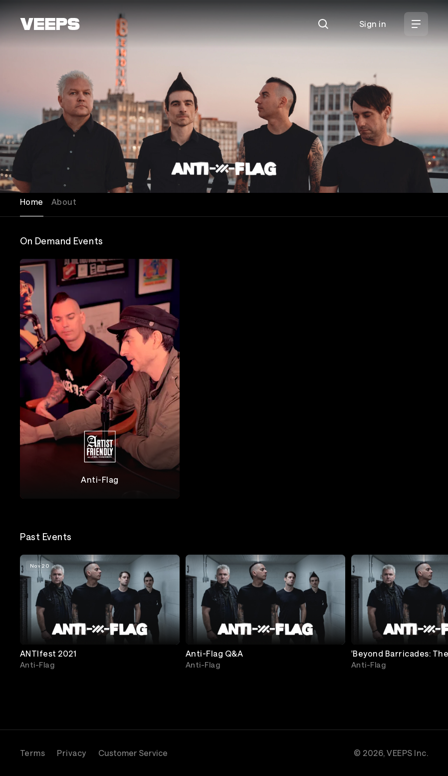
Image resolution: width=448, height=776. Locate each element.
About (63, 201)
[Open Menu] (416, 24)
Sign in (372, 23)
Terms (32, 753)
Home (31, 201)
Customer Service (133, 753)
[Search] (323, 24)
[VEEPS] (50, 24)
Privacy (71, 753)
